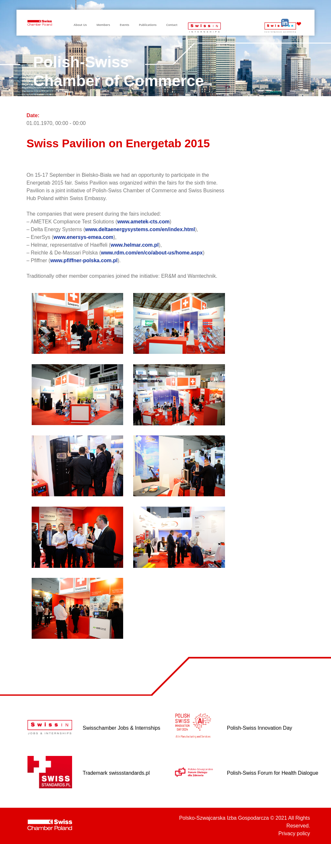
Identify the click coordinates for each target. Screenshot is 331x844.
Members (103, 25)
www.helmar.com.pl (135, 245)
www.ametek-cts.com (143, 221)
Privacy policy (294, 833)
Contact (171, 25)
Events (124, 25)
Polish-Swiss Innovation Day (259, 728)
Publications (147, 25)
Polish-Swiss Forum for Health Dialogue (272, 773)
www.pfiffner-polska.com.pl (83, 260)
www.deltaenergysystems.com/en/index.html (140, 229)
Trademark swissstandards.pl (116, 773)
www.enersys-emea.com (83, 237)
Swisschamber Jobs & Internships (121, 728)
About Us (80, 25)
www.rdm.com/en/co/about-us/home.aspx (152, 252)
